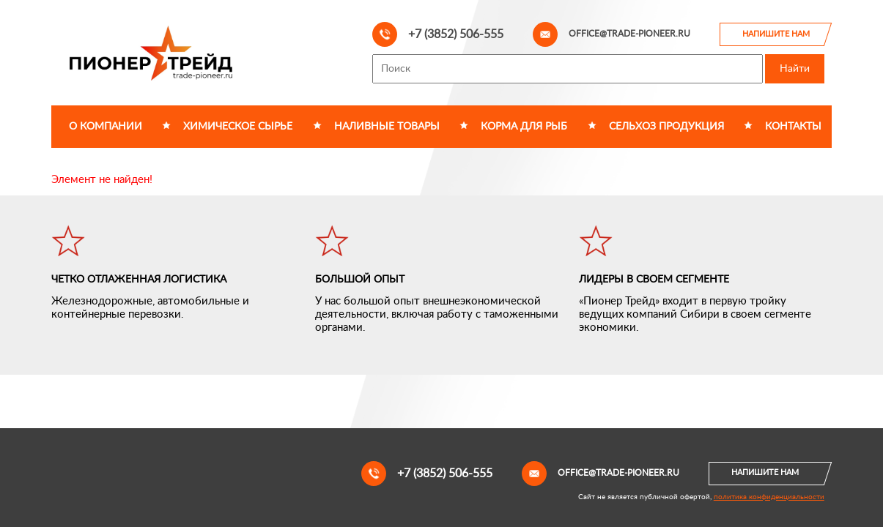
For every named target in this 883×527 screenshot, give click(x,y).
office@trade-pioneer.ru (611, 34)
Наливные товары (387, 127)
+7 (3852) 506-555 (437, 34)
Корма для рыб (524, 127)
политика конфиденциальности (769, 497)
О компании (105, 127)
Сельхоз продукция (666, 127)
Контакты (793, 127)
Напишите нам (776, 34)
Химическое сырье (237, 127)
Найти (795, 69)
